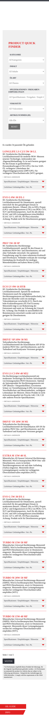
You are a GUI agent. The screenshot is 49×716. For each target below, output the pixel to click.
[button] (13, 706)
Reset (14, 127)
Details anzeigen (12, 177)
